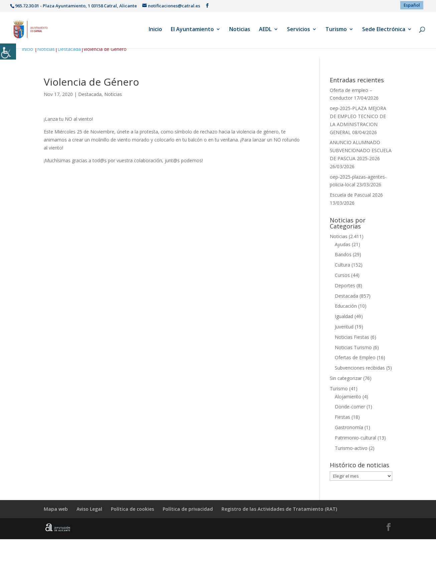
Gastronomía (349, 427)
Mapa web (56, 509)
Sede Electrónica (383, 30)
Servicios (298, 30)
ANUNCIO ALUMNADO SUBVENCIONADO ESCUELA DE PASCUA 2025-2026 (361, 150)
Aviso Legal (89, 509)
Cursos (342, 275)
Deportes (345, 285)
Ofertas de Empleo (355, 357)
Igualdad (344, 316)
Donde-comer (350, 406)
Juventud (344, 326)
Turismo (336, 30)
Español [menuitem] (412, 5)
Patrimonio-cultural (355, 437)
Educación (346, 306)
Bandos (343, 254)
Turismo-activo (351, 448)
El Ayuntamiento (192, 30)
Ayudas (342, 244)
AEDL (265, 30)
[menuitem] (411, 5)
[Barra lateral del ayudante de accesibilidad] (8, 51)
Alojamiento (348, 396)
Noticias (239, 30)
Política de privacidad (188, 509)
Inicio (155, 30)
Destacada (69, 49)
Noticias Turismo (353, 347)
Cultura (342, 265)
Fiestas (342, 417)
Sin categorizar (346, 378)
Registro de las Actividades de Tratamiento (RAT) (279, 509)
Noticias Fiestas (352, 337)
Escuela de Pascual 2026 (356, 195)
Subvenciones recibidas (360, 368)
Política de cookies (132, 509)
